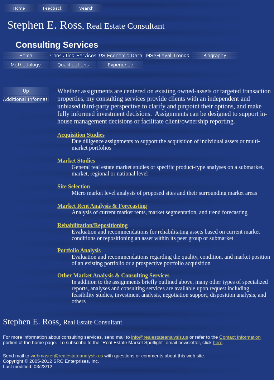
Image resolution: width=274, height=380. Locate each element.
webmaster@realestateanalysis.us (66, 355)
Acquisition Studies (81, 135)
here (218, 342)
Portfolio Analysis (79, 250)
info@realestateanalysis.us (159, 337)
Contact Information (240, 337)
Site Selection (73, 186)
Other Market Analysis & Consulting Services (113, 275)
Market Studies (76, 161)
